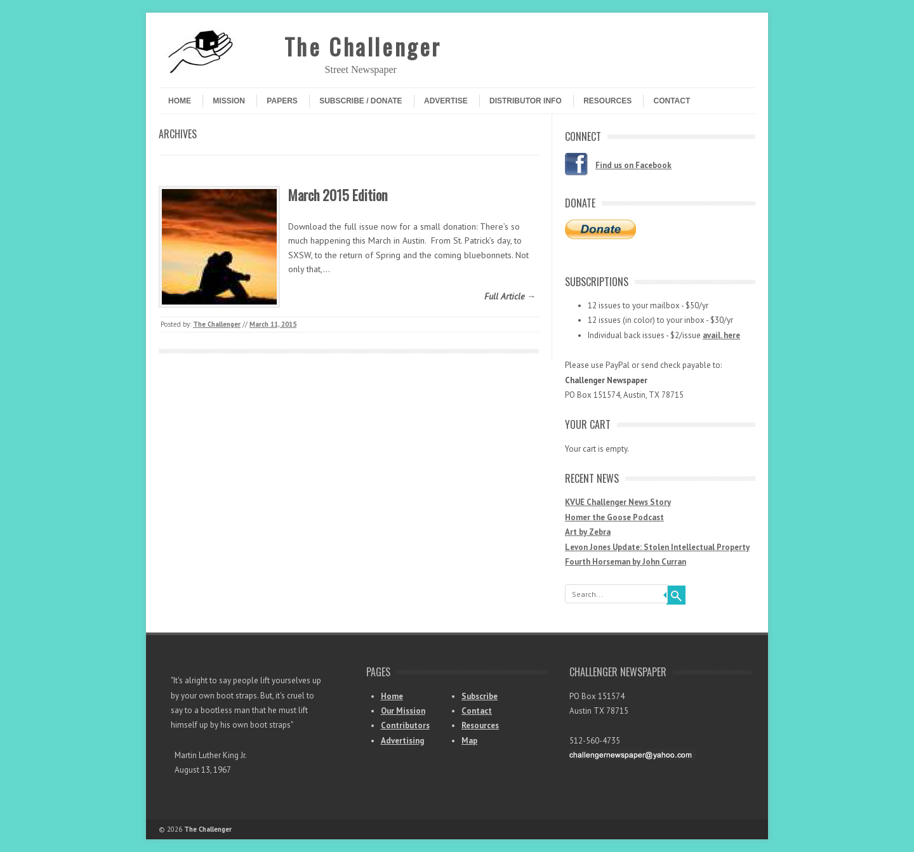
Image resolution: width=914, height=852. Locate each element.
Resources (607, 100)
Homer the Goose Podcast (614, 517)
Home (179, 100)
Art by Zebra (588, 532)
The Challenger (363, 46)
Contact (671, 100)
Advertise (446, 100)
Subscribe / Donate (360, 100)
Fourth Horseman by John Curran (625, 561)
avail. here (721, 335)
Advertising (402, 740)
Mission (229, 100)
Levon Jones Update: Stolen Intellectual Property (657, 547)
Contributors (405, 725)
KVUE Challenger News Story (618, 502)
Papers (282, 100)
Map (469, 740)
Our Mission (403, 710)
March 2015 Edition (337, 195)
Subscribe (479, 696)
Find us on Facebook (633, 165)
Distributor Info (525, 100)
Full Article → (510, 296)
